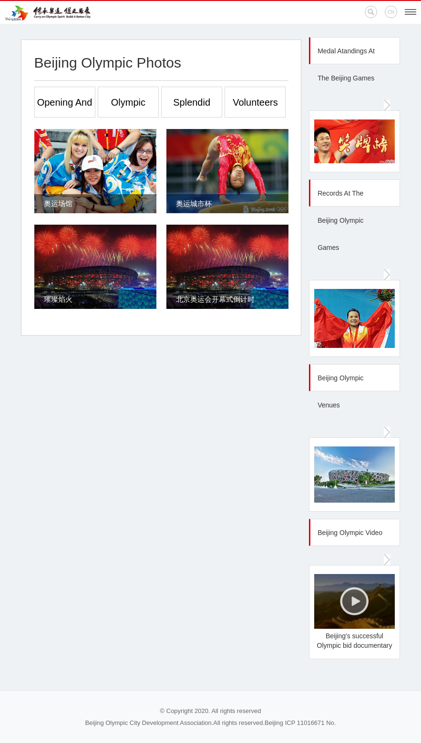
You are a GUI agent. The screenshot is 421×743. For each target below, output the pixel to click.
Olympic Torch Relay (128, 107)
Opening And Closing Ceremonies (64, 107)
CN (391, 12)
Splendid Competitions (192, 107)
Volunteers (255, 102)
